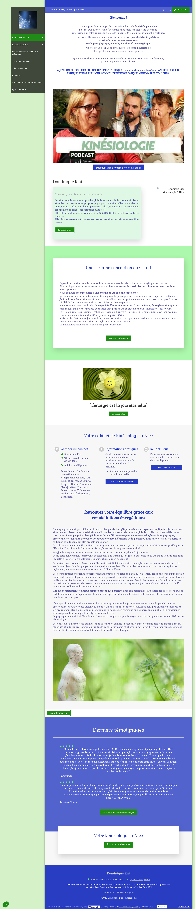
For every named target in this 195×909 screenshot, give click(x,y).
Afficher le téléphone (75, 465)
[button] (5, 904)
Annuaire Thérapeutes (128, 907)
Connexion (184, 906)
